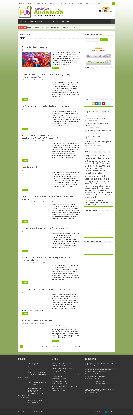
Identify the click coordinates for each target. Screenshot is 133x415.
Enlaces (60, 3)
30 (46, 346)
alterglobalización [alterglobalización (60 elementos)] (91, 156)
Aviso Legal (81, 3)
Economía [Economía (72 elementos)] (99, 182)
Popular (88, 112)
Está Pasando (38, 262)
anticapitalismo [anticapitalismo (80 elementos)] (91, 161)
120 (96, 392)
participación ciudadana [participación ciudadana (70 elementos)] (102, 192)
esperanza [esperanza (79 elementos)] (95, 184)
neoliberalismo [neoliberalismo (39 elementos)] (89, 192)
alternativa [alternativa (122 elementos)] (103, 155)
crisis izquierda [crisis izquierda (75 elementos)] (91, 168)
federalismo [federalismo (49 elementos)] (107, 184)
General (36, 292)
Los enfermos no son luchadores (95, 118)
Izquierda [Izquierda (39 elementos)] (93, 188)
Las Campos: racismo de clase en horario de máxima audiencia (98, 131)
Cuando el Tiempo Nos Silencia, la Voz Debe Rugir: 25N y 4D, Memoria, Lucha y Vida (52, 27)
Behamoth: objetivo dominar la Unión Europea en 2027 (45, 228)
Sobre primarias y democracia (34, 47)
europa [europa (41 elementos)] (101, 184)
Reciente (95, 112)
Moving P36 (67, 3)
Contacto (74, 3)
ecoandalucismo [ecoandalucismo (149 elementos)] (100, 178)
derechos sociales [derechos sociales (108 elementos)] (93, 173)
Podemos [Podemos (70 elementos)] (88, 195)
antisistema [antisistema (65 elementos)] (103, 161)
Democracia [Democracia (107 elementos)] (101, 171)
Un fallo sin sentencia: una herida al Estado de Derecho (45, 106)
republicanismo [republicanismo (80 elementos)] (91, 202)
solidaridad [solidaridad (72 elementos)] (89, 205)
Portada (21, 21)
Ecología (48, 21)
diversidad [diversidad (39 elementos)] (98, 176)
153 (107, 383)
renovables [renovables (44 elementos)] (101, 200)
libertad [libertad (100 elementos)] (100, 188)
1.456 (98, 367)
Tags (87, 115)
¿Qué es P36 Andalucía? (40, 3)
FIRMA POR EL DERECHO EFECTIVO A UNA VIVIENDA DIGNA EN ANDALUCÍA (98, 370)
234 (98, 378)
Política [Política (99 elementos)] (96, 194)
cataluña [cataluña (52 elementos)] (107, 163)
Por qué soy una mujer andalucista (37, 320)
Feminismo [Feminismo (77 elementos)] (89, 186)
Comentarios (105, 112)
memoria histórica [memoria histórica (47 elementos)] (98, 190)
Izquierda (65, 21)
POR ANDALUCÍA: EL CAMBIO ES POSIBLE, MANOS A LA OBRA (47, 289)
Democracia (39, 21)
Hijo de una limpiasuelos (93, 137)
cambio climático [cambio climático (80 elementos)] (97, 163)
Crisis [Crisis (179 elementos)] (88, 165)
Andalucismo (29, 21)
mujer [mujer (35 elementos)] (104, 190)
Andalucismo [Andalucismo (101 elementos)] (91, 158)
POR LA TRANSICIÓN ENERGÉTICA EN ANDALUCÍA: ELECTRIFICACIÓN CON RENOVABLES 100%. (30, 392)
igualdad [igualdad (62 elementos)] (88, 188)
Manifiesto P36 (100, 381)
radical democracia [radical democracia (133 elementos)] (92, 198)
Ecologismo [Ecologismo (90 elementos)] (90, 181)
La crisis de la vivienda (31, 167)
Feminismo (56, 21)
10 (39, 346)
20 (42, 346)
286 (97, 373)
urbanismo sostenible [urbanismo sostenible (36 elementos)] (99, 204)
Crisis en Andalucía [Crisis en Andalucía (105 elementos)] (101, 166)
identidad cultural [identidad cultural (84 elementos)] (102, 186)
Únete (87, 3)
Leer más (55, 67)
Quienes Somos (52, 3)
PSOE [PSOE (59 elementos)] (102, 195)
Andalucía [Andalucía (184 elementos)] (104, 158)
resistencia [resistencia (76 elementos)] (103, 202)
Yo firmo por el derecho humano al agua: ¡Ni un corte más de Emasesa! (99, 390)
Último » (55, 346)
